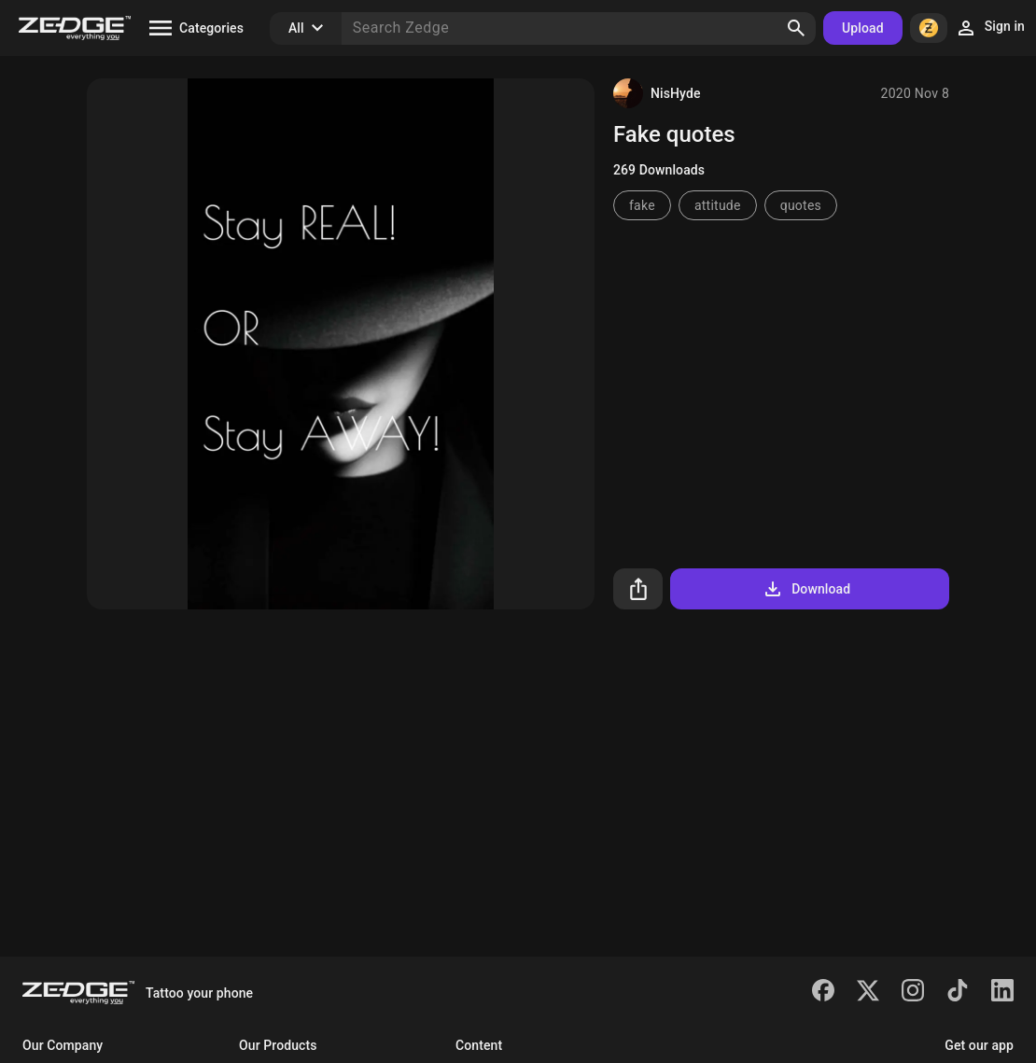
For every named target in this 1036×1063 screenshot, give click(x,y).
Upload (863, 28)
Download (806, 589)
